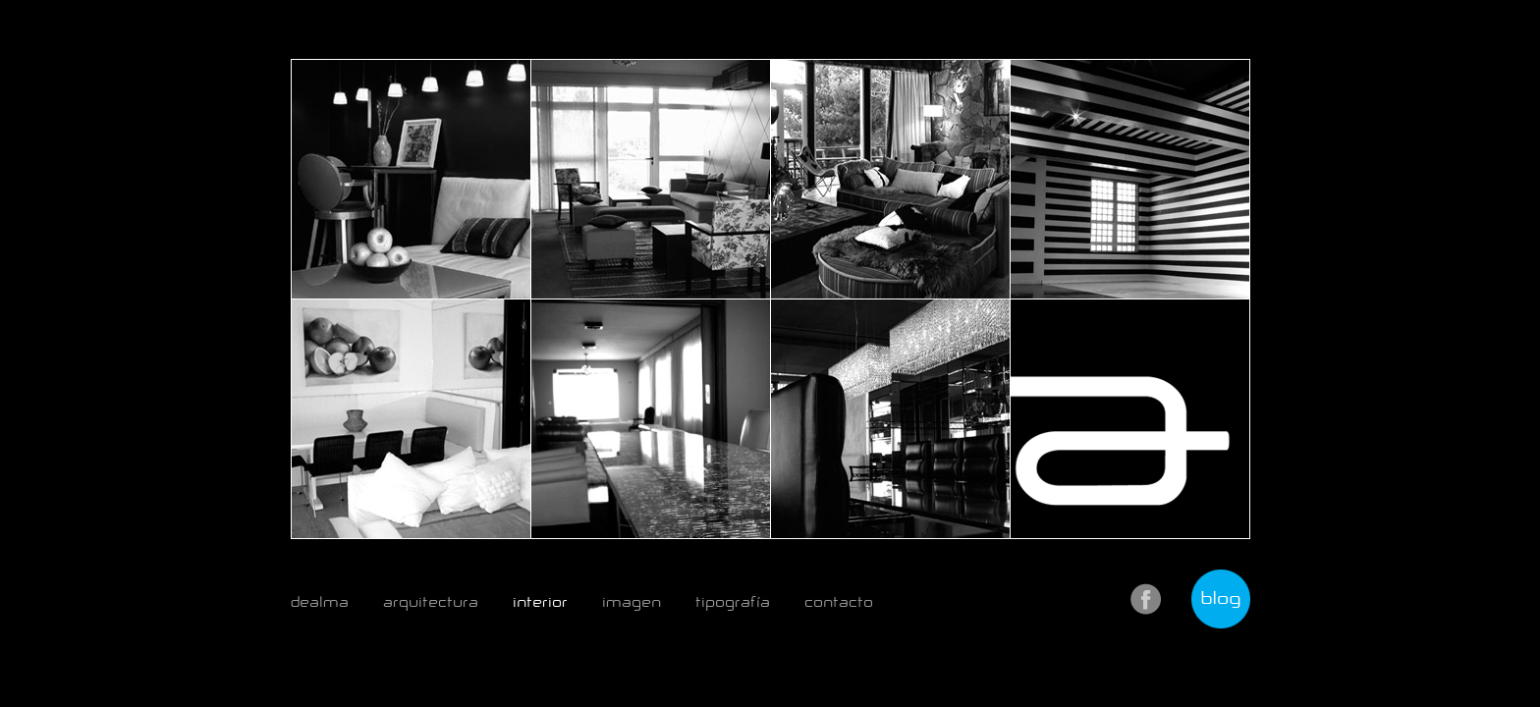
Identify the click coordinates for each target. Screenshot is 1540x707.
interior (540, 602)
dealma (320, 602)
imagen (631, 602)
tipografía (732, 602)
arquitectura (430, 602)
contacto (838, 602)
